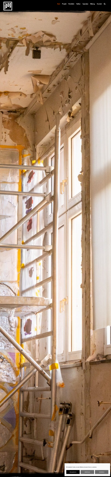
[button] (104, 4)
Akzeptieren (73, 472)
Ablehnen (87, 472)
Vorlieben (101, 472)
